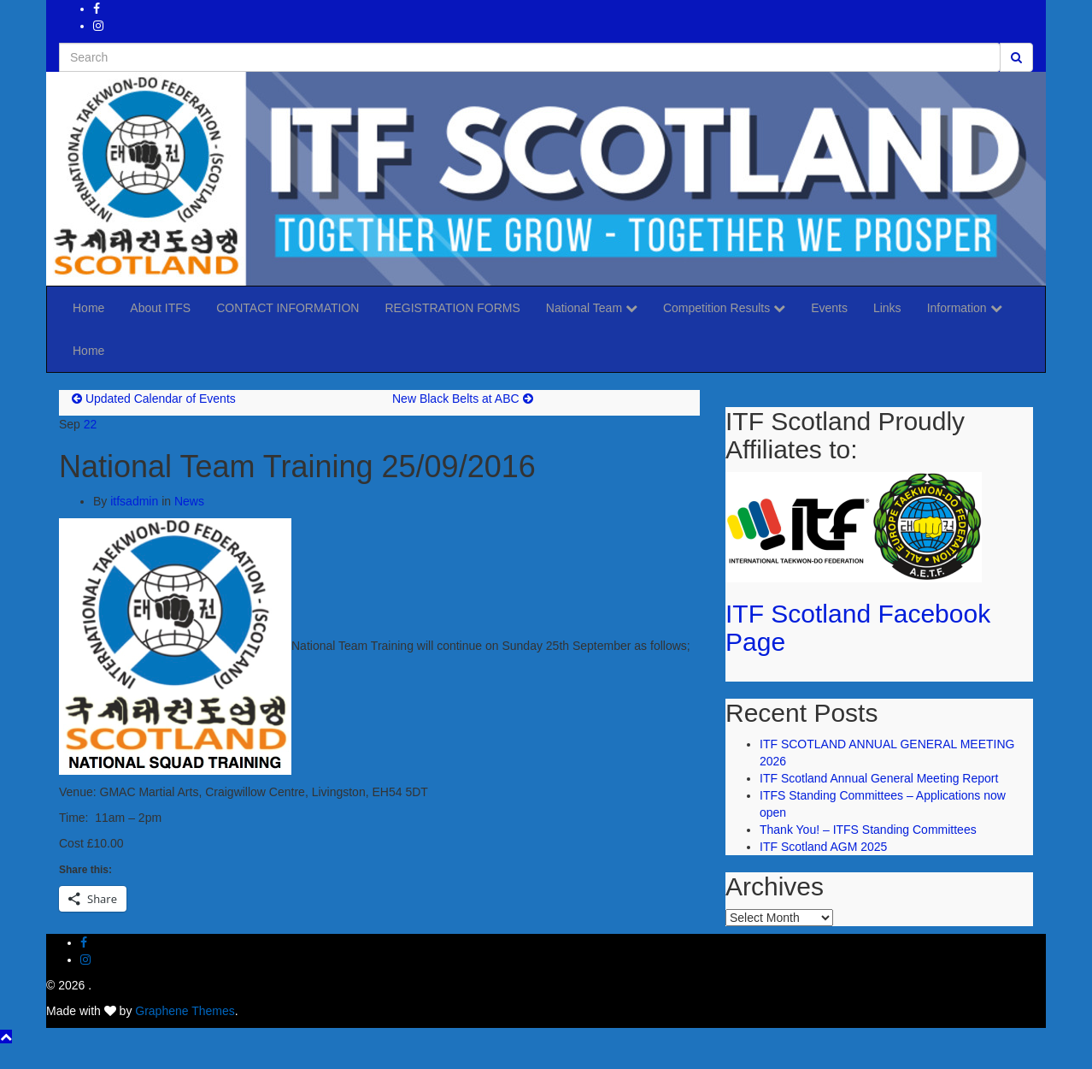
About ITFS (160, 308)
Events (829, 308)
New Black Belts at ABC (456, 398)
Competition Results (724, 308)
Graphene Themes (184, 1011)
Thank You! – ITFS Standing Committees (868, 829)
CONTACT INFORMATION (287, 308)
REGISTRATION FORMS (452, 308)
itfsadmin (134, 501)
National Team (591, 308)
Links (887, 308)
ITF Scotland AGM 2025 (823, 846)
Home (88, 308)
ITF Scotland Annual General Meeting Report (879, 778)
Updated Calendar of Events (160, 398)
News (189, 501)
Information (964, 308)
